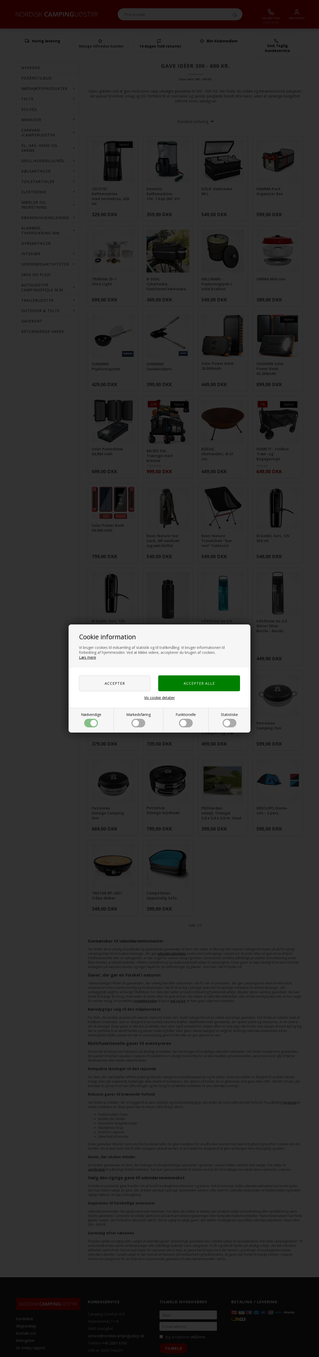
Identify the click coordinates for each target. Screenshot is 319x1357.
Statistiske (229, 719)
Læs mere (87, 657)
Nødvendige (91, 719)
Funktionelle (186, 719)
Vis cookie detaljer (159, 697)
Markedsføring (138, 719)
